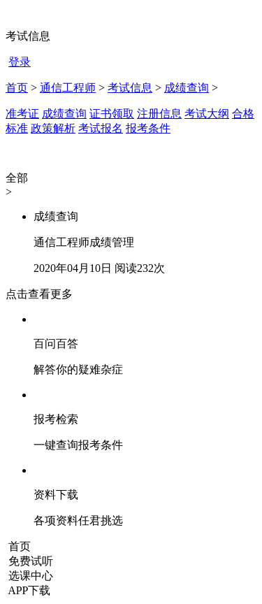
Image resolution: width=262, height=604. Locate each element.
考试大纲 (206, 114)
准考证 (22, 114)
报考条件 (148, 128)
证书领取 (111, 114)
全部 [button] (17, 178)
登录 (19, 62)
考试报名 (100, 128)
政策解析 (53, 128)
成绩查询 (186, 88)
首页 (17, 88)
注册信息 (159, 114)
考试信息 (130, 88)
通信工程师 (68, 88)
